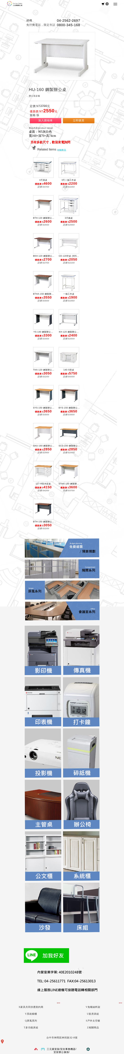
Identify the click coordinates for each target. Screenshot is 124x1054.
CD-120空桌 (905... (69, 256)
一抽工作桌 (68, 294)
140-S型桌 (68, 370)
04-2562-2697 (68, 20)
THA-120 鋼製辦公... (43, 370)
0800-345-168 (68, 25)
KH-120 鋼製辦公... (69, 332)
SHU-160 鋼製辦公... (44, 446)
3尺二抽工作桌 (69, 180)
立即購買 (78, 120)
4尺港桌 (43, 180)
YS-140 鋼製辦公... (43, 332)
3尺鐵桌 (69, 218)
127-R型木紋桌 (43, 484)
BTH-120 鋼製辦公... (43, 218)
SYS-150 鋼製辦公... (43, 408)
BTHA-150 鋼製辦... (43, 294)
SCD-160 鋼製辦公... (69, 446)
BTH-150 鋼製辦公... (43, 522)
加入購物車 (45, 120)
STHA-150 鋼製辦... (69, 484)
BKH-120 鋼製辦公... (43, 256)
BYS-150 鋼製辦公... (69, 408)
